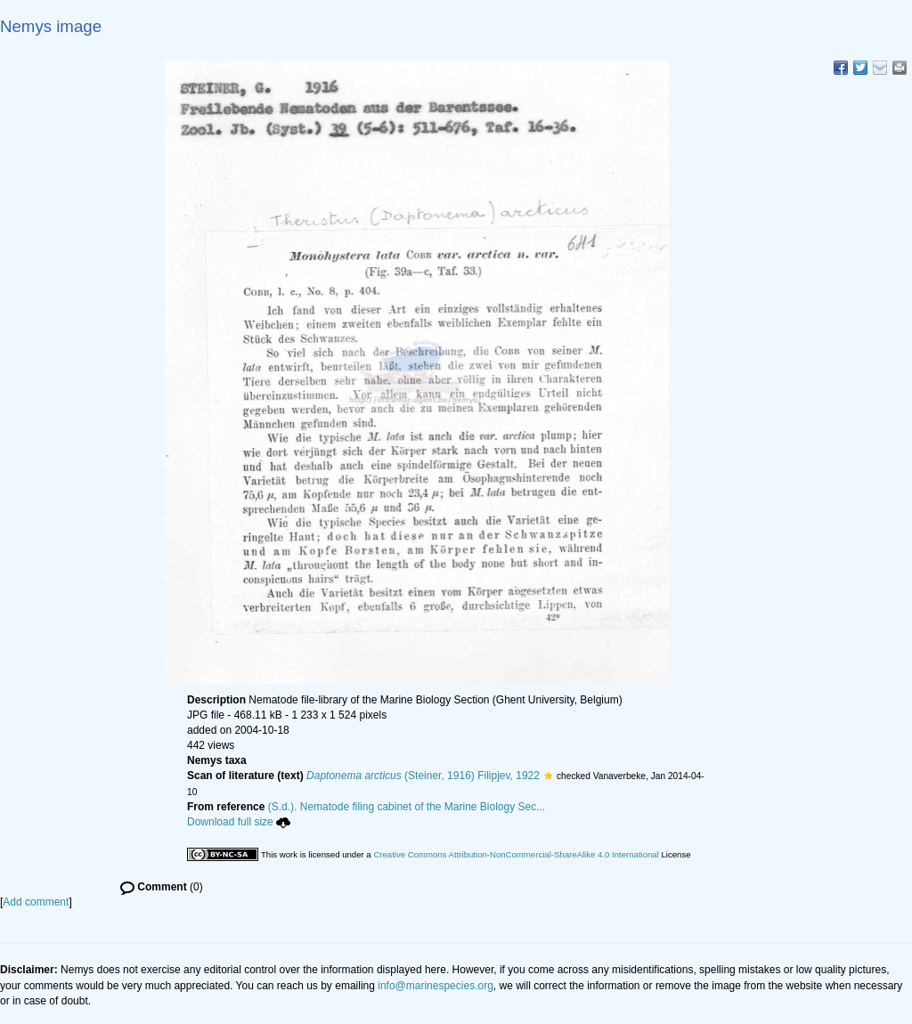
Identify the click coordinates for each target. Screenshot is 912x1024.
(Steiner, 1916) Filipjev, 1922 (423, 775)
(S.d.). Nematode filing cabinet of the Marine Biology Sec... (407, 807)
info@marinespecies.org (435, 985)
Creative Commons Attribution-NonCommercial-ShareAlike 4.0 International (515, 854)
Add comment (36, 902)
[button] (548, 775)
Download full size (238, 822)
